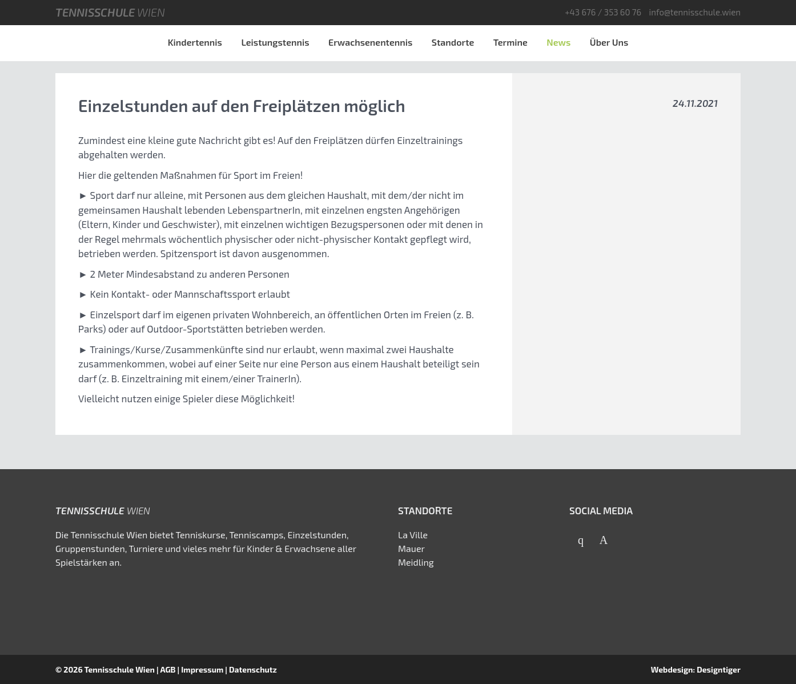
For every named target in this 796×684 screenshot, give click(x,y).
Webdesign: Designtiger (696, 669)
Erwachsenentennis (370, 42)
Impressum (202, 669)
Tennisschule (110, 12)
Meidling (416, 562)
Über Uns (609, 42)
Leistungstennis (275, 42)
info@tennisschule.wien (695, 12)
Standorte (453, 42)
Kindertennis (195, 42)
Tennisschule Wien (119, 669)
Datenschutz (253, 669)
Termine (510, 42)
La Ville (413, 534)
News (558, 42)
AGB (167, 669)
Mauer (411, 548)
